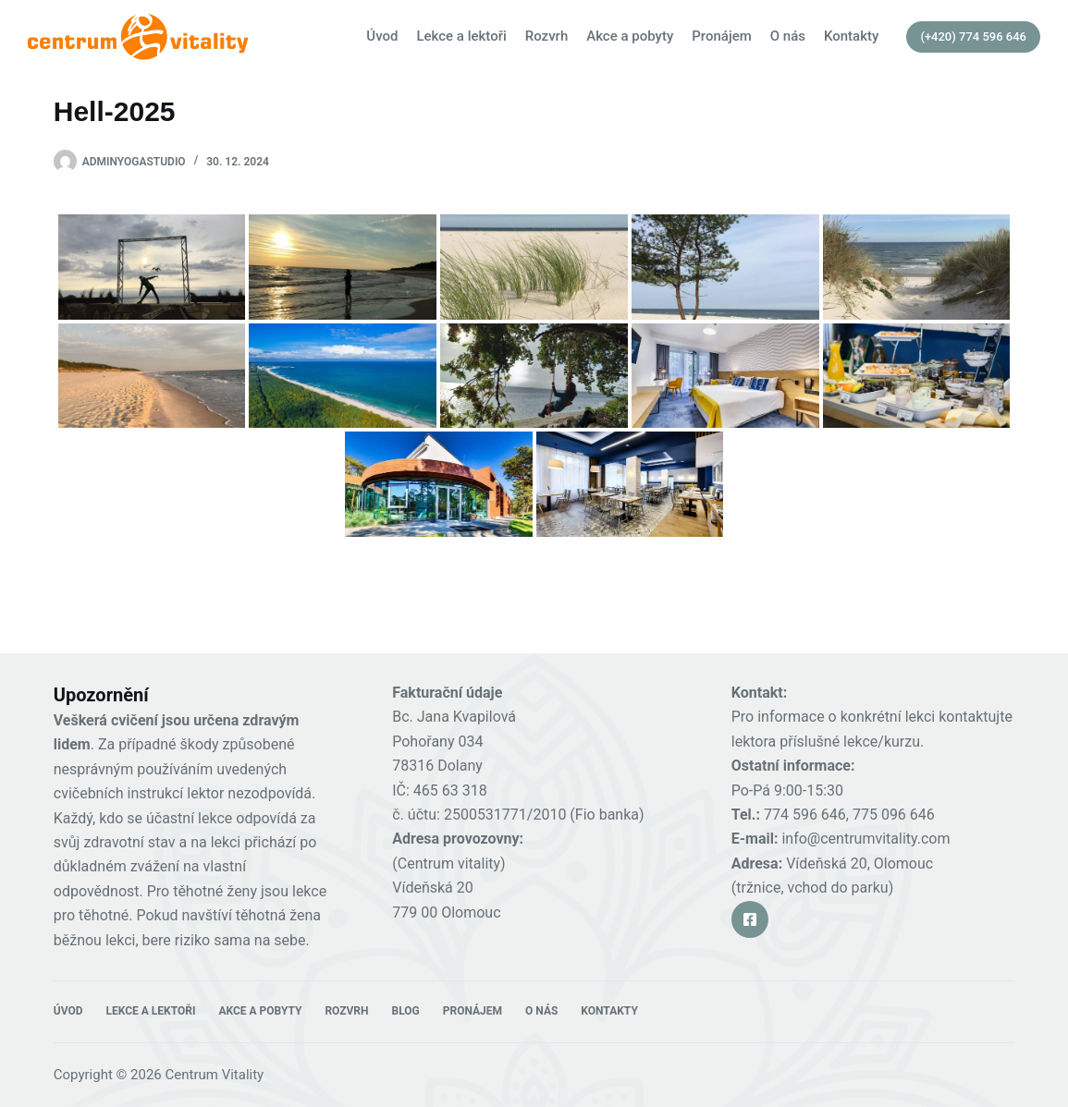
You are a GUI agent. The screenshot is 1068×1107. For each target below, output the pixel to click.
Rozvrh (546, 36)
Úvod (382, 36)
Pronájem (722, 36)
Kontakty (851, 36)
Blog (406, 1010)
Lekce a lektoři (461, 36)
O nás (787, 36)
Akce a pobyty (629, 36)
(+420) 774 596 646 (973, 36)
